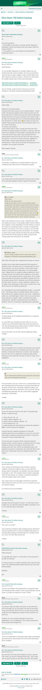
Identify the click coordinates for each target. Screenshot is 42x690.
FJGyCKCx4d (17, 674)
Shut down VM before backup (16, 17)
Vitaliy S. (4, 58)
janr (3, 543)
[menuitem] (38, 9)
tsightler (3, 186)
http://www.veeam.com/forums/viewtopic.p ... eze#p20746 (20, 85)
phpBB (16, 686)
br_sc (3, 30)
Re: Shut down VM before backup (12, 62)
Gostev (3, 153)
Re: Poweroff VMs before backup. (12, 584)
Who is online (6, 672)
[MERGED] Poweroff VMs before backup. (14, 548)
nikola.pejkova (24, 674)
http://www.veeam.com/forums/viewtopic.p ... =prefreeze (19, 83)
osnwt (3, 241)
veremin (3, 363)
